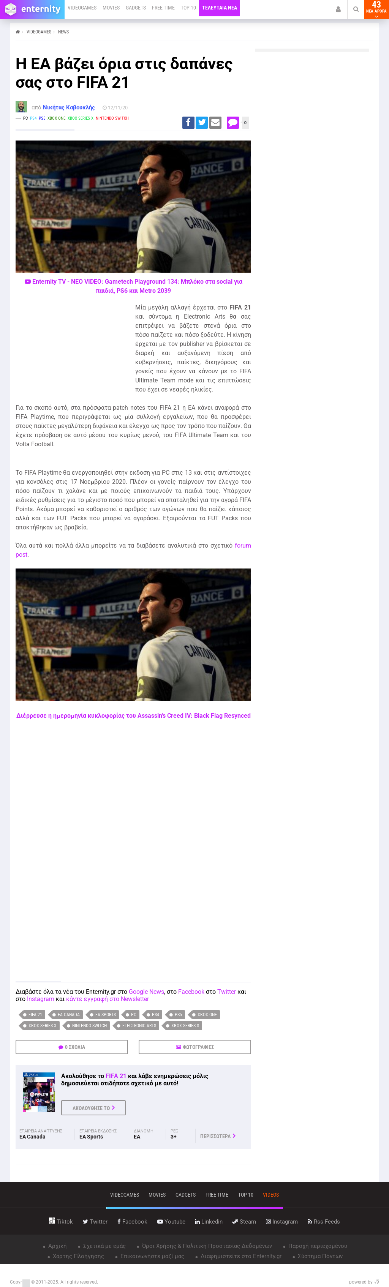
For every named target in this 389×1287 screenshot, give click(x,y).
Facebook (191, 991)
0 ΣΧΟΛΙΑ (75, 1047)
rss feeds (324, 1221)
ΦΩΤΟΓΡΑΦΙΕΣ (198, 1047)
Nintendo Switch (89, 1025)
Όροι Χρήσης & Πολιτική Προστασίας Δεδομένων (206, 1246)
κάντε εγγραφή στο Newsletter (107, 999)
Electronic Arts (139, 1025)
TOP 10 (188, 8)
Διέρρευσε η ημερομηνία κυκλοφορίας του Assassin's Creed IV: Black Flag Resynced (133, 715)
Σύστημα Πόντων (319, 1256)
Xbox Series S (185, 1025)
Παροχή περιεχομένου (317, 1246)
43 (376, 9)
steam (244, 1221)
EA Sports (105, 1014)
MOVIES (111, 8)
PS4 (155, 1014)
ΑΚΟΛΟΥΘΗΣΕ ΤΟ (91, 1108)
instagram (282, 1221)
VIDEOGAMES (82, 8)
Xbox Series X (42, 1025)
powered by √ (364, 1282)
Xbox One (207, 1014)
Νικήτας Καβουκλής (69, 107)
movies (157, 1195)
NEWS (63, 32)
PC (133, 1014)
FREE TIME (163, 8)
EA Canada (69, 1014)
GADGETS (136, 8)
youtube (171, 1221)
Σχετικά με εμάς (104, 1246)
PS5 (178, 1014)
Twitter (226, 991)
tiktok (61, 1221)
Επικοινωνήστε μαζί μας (151, 1256)
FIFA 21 (35, 1014)
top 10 (245, 1195)
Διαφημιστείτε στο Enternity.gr (240, 1256)
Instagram (40, 999)
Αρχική (57, 1246)
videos (271, 1195)
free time (217, 1195)
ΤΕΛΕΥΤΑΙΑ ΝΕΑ (219, 8)
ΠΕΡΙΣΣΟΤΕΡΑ (215, 1136)
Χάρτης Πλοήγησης (77, 1256)
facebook (132, 1221)
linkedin (209, 1221)
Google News (146, 991)
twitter (95, 1221)
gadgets (186, 1195)
